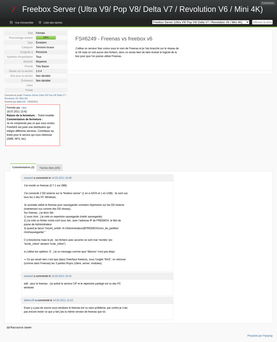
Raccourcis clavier (19, 327)
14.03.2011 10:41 (62, 276)
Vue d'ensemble (24, 22)
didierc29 (21, 102)
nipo (24, 107)
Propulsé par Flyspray (260, 335)
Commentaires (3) (23, 167)
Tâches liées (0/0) (49, 167)
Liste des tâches (52, 22)
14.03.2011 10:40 (62, 177)
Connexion (268, 3)
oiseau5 (28, 177)
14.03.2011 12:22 (63, 300)
